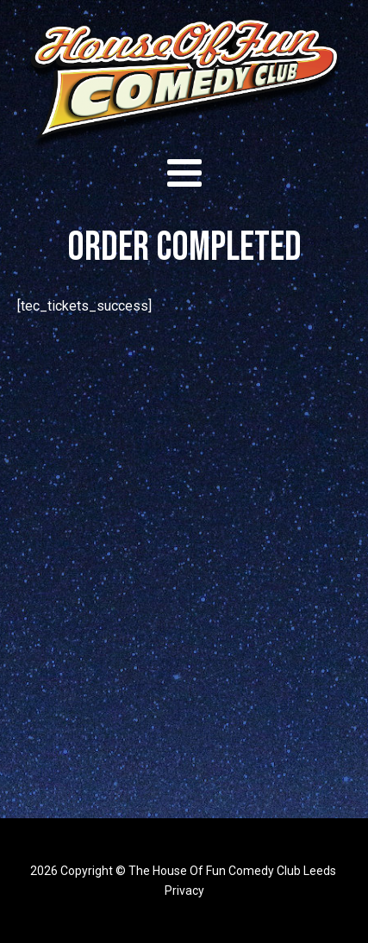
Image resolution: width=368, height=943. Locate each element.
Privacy (184, 890)
